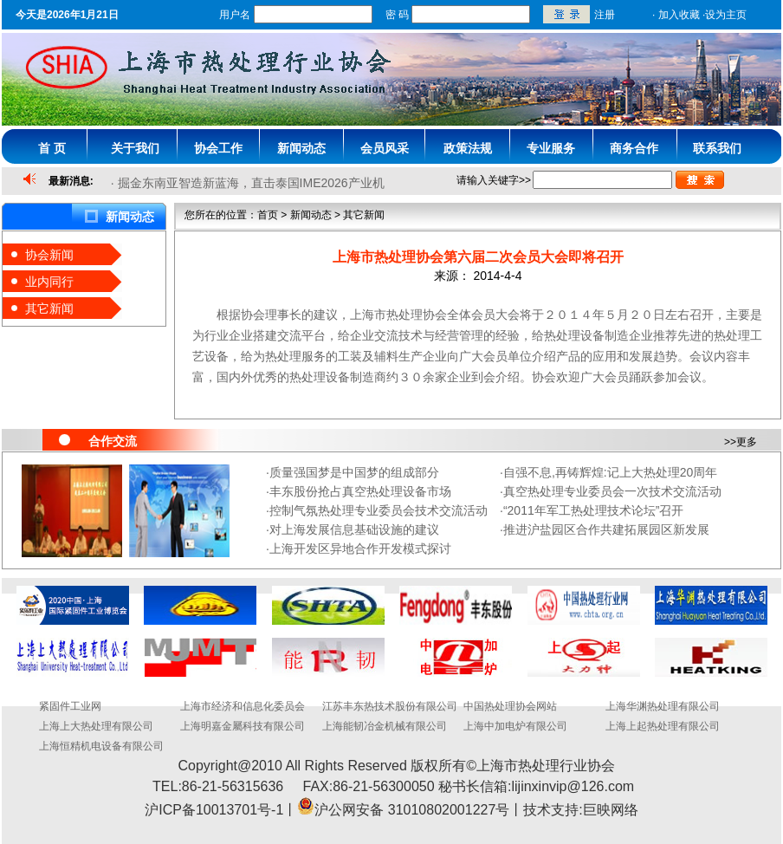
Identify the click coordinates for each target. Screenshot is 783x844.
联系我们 (717, 148)
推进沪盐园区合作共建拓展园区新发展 (606, 529)
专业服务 (551, 148)
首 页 (52, 148)
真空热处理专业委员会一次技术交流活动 (612, 491)
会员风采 (384, 148)
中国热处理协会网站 (510, 706)
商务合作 (634, 148)
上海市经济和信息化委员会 (242, 706)
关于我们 (135, 148)
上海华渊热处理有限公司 (662, 706)
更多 (746, 442)
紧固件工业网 (70, 706)
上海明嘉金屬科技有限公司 (242, 726)
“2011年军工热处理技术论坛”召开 (593, 510)
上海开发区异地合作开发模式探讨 (360, 548)
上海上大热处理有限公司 (96, 726)
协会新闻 (49, 255)
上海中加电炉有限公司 (515, 726)
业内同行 (49, 282)
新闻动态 (301, 148)
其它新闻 (49, 308)
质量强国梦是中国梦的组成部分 (354, 472)
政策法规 (467, 148)
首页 (267, 215)
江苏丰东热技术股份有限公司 (389, 706)
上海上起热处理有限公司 (662, 726)
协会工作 (218, 148)
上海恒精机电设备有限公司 (101, 746)
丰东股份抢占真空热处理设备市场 (360, 491)
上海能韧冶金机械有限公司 (384, 726)
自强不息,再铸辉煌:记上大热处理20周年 (610, 472)
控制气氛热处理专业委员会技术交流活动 (378, 510)
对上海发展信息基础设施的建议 (354, 529)
